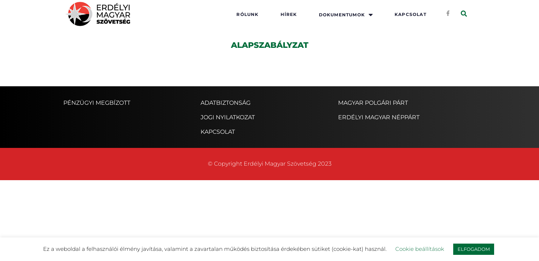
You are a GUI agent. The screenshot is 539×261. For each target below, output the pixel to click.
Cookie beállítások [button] (419, 248)
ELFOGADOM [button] (474, 249)
